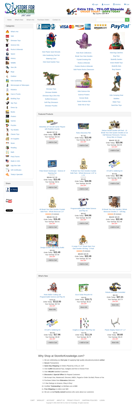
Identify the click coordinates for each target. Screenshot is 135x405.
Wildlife (13, 63)
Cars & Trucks (16, 94)
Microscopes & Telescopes (20, 85)
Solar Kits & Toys (84, 105)
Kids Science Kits (84, 91)
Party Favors (15, 156)
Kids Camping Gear (116, 95)
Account (106, 4)
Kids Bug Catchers (116, 53)
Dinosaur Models (51, 92)
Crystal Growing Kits (84, 59)
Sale (12, 36)
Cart (126, 4)
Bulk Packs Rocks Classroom (84, 69)
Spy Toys (14, 103)
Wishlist (116, 4)
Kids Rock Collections (83, 53)
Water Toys (116, 102)
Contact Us (56, 20)
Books (13, 112)
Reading (14, 148)
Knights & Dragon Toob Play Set (84, 330)
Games (13, 121)
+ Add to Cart (52, 142)
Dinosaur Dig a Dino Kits (51, 96)
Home (9, 20)
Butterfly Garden (116, 59)
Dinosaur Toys (16, 40)
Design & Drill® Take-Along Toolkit (52, 247)
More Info (52, 309)
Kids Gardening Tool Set (51, 55)
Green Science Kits (83, 101)
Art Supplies (15, 139)
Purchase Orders (43, 20)
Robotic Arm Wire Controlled (115, 292)
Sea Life (13, 67)
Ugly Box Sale (16, 165)
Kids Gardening (16, 81)
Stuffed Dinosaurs (51, 99)
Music (13, 143)
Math (12, 152)
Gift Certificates (16, 170)
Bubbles (116, 98)
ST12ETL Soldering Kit (114, 171)
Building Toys (15, 98)
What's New (19, 20)
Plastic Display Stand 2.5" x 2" (115, 330)
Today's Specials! (17, 174)
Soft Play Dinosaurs (51, 102)
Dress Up (14, 107)
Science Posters (83, 95)
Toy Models (15, 130)
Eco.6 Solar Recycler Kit (83, 295)
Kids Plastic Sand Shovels (51, 52)
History (13, 58)
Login (95, 4)
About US (61, 400)
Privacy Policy (73, 400)
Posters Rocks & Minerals (84, 66)
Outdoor (13, 76)
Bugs (12, 72)
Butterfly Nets (116, 66)
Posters (13, 116)
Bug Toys (116, 56)
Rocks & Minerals (17, 49)
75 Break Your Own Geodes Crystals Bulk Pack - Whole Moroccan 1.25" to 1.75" (83, 173)
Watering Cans (51, 58)
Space (13, 54)
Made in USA (15, 161)
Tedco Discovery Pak (83, 133)
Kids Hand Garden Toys (51, 62)
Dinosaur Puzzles (51, 106)
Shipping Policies (89, 400)
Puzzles (13, 125)
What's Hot (30, 20)
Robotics (14, 90)
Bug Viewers (116, 69)
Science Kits (15, 45)
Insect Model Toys (116, 63)
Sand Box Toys (116, 105)
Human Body (83, 98)
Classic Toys (15, 134)
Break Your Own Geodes (83, 56)
